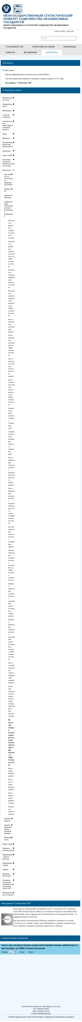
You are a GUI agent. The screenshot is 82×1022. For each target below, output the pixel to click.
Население (6, 170)
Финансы (6, 138)
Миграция (7, 190)
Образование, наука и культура (7, 857)
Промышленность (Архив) (8, 894)
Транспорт (6, 151)
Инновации (6, 111)
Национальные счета (7, 99)
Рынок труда (7, 844)
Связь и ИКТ (7, 155)
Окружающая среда (7, 864)
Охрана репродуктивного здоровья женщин (8, 829)
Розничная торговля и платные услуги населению (8, 163)
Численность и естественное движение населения (8, 179)
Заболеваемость (7, 820)
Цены (4, 134)
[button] (15, 47)
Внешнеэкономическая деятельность (7, 145)
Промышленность (7, 105)
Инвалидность (7, 839)
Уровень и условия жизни (8, 849)
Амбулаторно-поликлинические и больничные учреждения (8, 209)
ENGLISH (70, 31)
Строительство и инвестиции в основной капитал (7, 125)
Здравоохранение (7, 196)
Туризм (5, 869)
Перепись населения (6, 875)
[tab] (9, 99)
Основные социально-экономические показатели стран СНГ (8, 884)
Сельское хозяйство (6, 116)
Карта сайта (60, 31)
